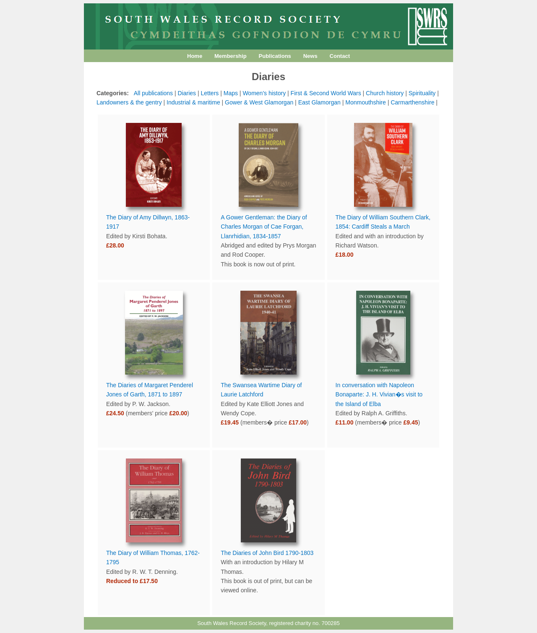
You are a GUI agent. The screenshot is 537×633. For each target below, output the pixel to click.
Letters (210, 93)
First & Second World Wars (326, 93)
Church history (385, 93)
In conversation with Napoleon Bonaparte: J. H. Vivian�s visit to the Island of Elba (379, 394)
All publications (153, 93)
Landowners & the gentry (129, 102)
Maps (231, 93)
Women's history (264, 93)
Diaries (187, 93)
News (310, 56)
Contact (340, 56)
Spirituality (422, 93)
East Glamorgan (319, 102)
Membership (230, 56)
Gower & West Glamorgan (259, 102)
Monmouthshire (365, 102)
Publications (275, 56)
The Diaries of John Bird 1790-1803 (267, 553)
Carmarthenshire (412, 102)
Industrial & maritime (193, 102)
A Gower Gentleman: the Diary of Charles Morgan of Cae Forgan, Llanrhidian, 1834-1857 (264, 227)
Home (194, 56)
